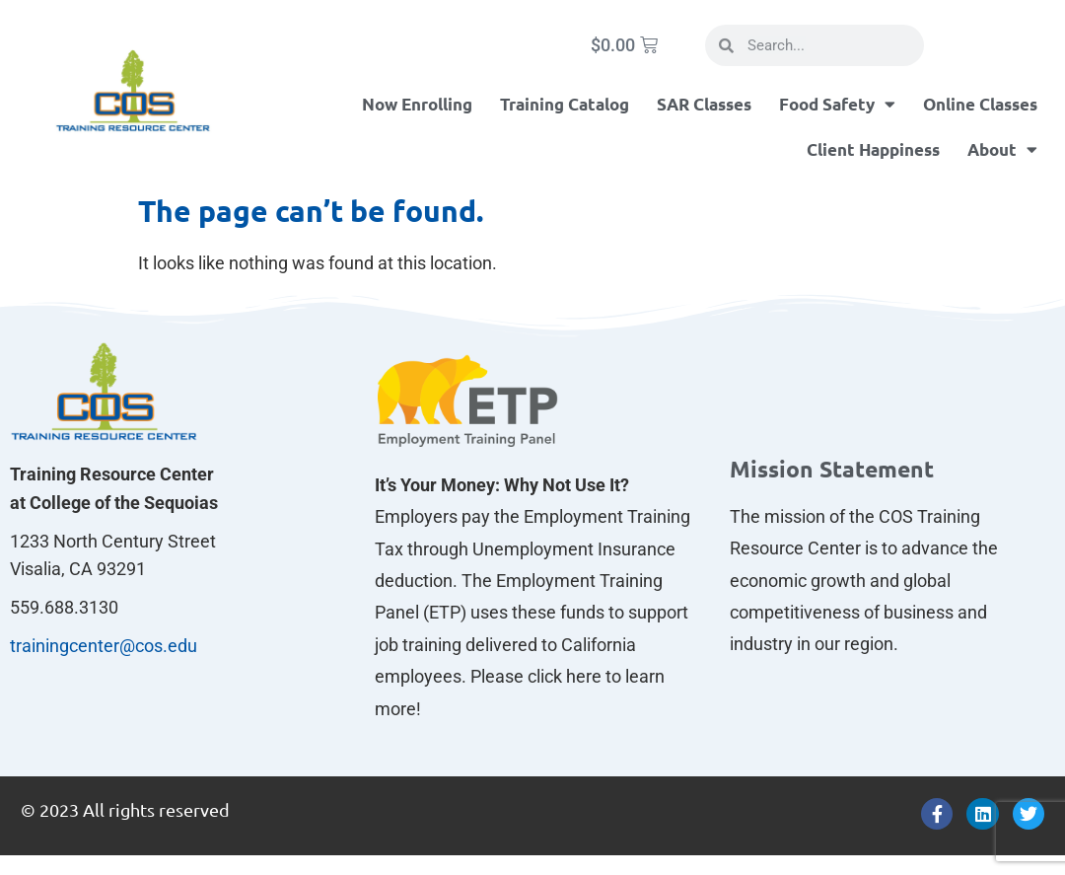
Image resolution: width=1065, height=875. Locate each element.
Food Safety (837, 104)
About (1002, 149)
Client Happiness (873, 149)
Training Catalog (564, 104)
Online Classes (980, 104)
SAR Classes (704, 104)
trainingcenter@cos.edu (103, 645)
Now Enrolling (417, 104)
